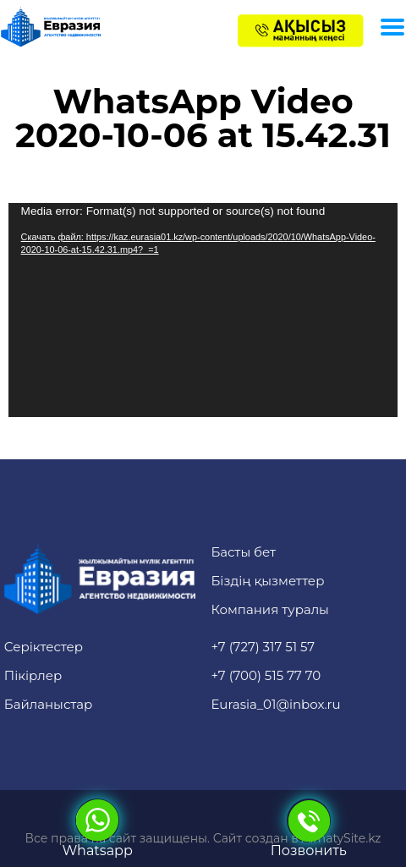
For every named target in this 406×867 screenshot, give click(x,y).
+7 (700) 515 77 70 (266, 675)
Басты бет (243, 552)
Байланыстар (48, 704)
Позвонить (309, 828)
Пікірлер (33, 675)
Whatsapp (98, 828)
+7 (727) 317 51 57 (263, 647)
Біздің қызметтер (267, 581)
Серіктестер (43, 647)
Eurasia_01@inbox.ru (275, 704)
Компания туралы (270, 609)
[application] (203, 310)
